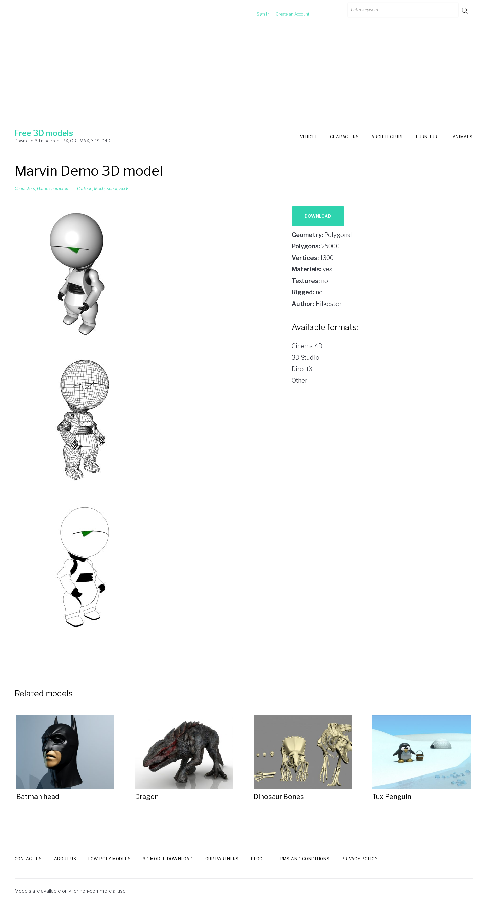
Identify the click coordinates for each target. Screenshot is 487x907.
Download (318, 216)
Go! (466, 10)
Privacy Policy (359, 858)
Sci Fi (124, 188)
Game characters (53, 188)
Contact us (28, 858)
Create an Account (284, 10)
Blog (257, 858)
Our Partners (222, 858)
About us (65, 858)
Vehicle (309, 136)
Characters (344, 136)
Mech (99, 188)
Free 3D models (44, 133)
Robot (112, 188)
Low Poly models (109, 858)
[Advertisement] (243, 72)
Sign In (255, 10)
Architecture (387, 136)
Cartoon (84, 188)
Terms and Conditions (302, 858)
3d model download (168, 858)
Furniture (428, 136)
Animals (463, 136)
